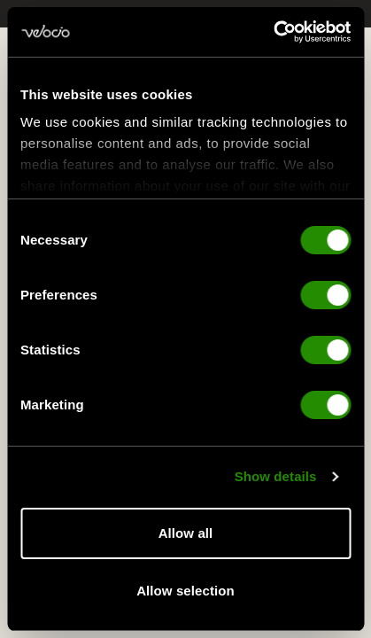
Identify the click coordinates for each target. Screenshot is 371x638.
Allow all (185, 533)
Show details (276, 478)
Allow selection (185, 590)
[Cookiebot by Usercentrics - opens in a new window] (273, 31)
